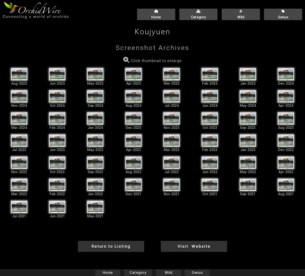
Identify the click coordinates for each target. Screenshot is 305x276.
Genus (197, 272)
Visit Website (194, 246)
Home (107, 272)
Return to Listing (111, 246)
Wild (168, 272)
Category (138, 272)
